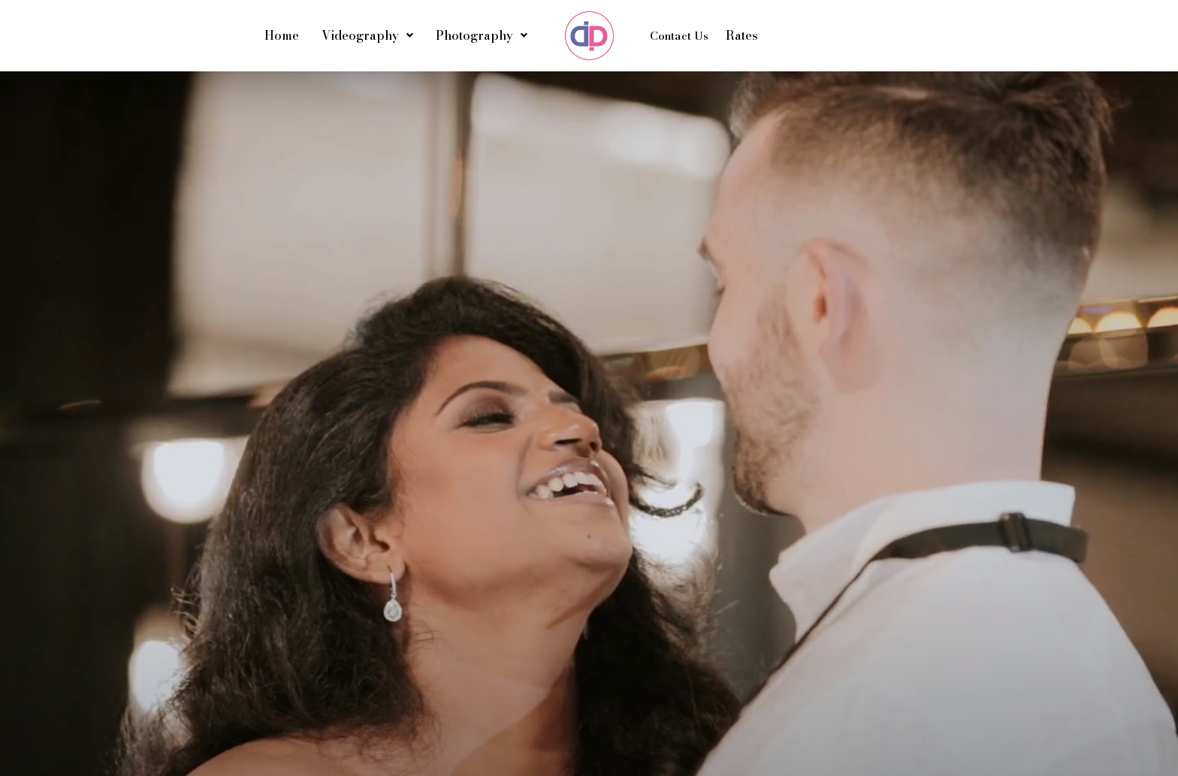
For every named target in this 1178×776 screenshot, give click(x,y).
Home (281, 35)
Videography (367, 35)
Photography (481, 35)
